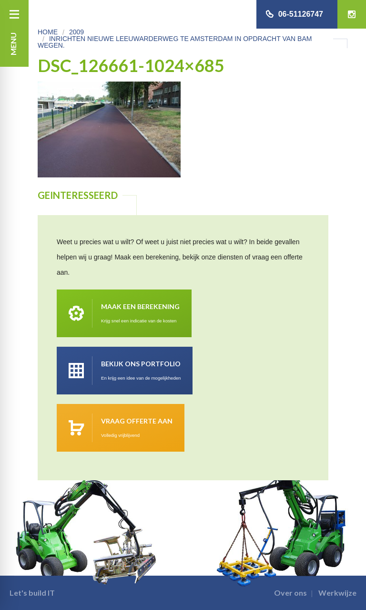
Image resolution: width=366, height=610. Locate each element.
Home (48, 32)
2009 (76, 32)
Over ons (290, 592)
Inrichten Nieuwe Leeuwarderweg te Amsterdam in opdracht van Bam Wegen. (175, 42)
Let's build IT (32, 592)
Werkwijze (337, 592)
